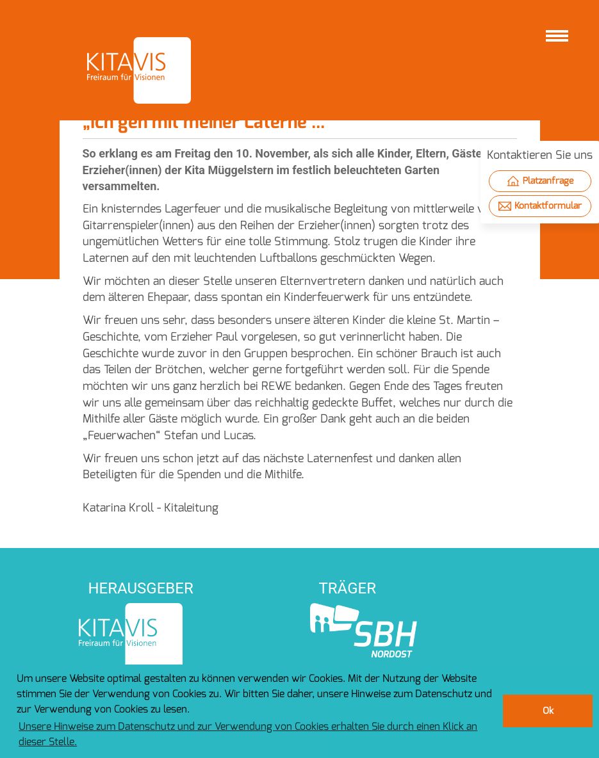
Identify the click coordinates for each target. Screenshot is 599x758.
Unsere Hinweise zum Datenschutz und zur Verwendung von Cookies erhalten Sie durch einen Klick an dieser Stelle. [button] (248, 734)
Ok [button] (548, 711)
